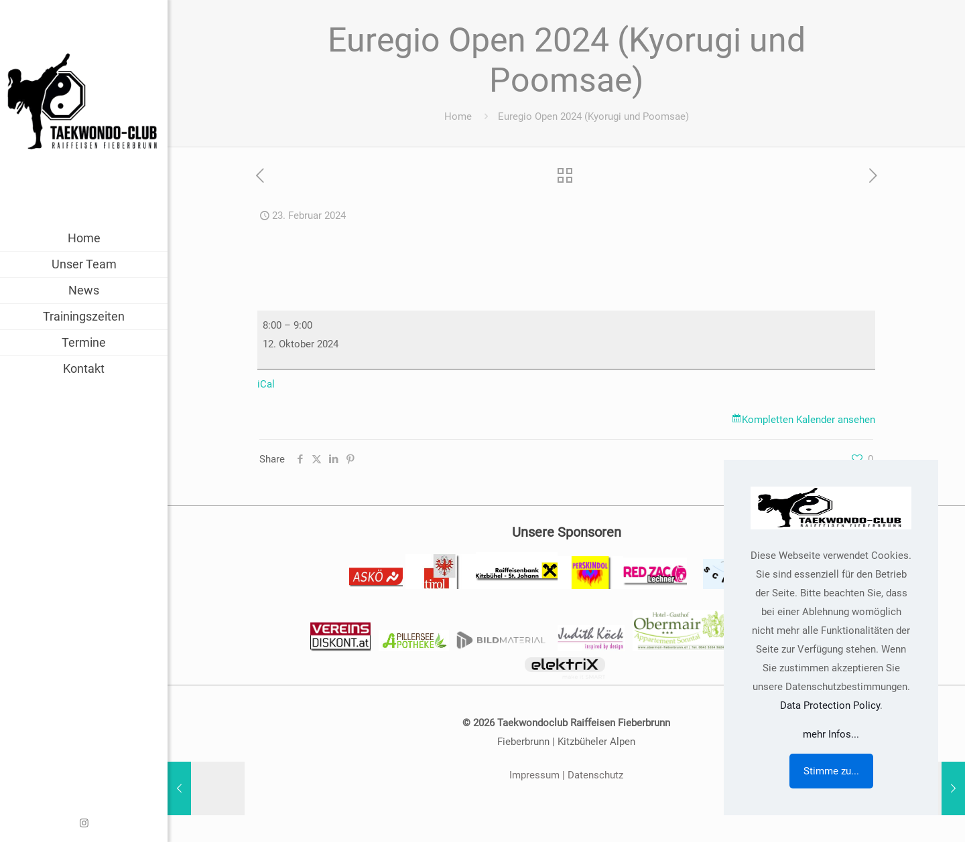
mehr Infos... (831, 734)
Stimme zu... (831, 771)
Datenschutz (595, 775)
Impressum (534, 775)
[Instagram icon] (84, 823)
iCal (266, 384)
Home (458, 116)
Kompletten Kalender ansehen (808, 420)
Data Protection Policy (830, 705)
